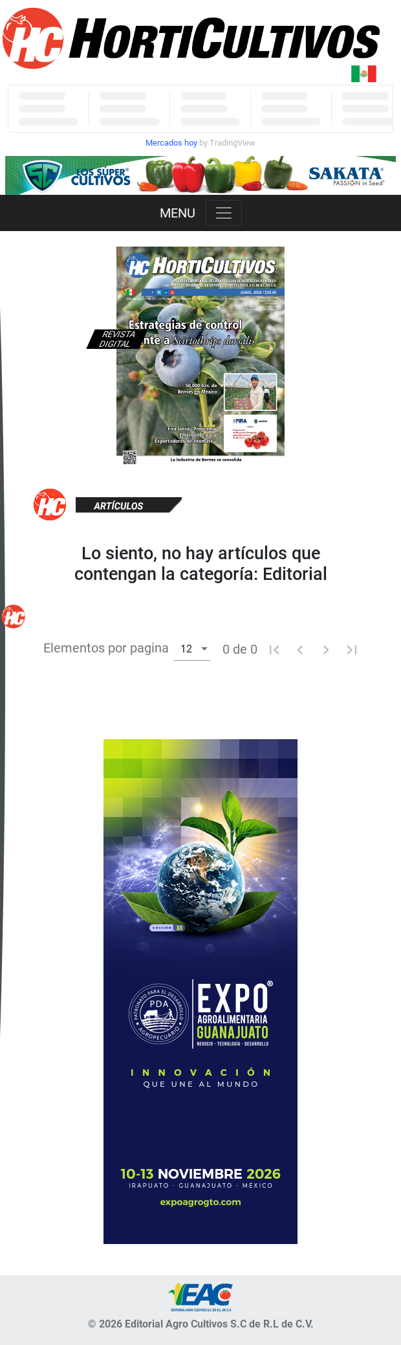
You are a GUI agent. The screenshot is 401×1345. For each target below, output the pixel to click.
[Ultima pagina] (352, 649)
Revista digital (117, 339)
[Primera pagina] (274, 649)
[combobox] (192, 648)
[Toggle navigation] (224, 213)
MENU (177, 213)
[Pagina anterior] (300, 649)
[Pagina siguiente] (326, 649)
